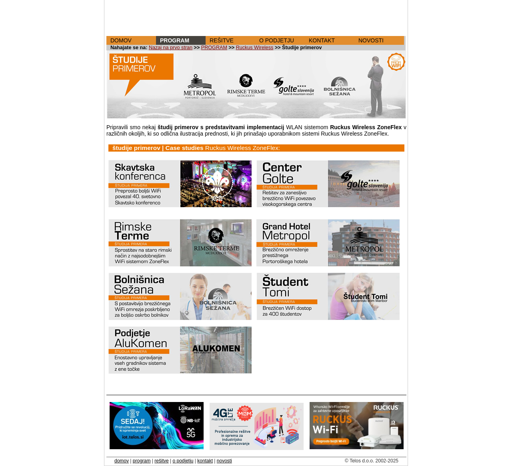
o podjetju (182, 461)
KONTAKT (322, 40)
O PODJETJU (276, 40)
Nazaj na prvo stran (170, 47)
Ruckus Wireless (255, 47)
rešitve (161, 461)
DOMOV (121, 40)
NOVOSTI (371, 40)
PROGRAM (174, 40)
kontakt (205, 461)
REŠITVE (222, 40)
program (142, 461)
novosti (224, 461)
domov (121, 461)
